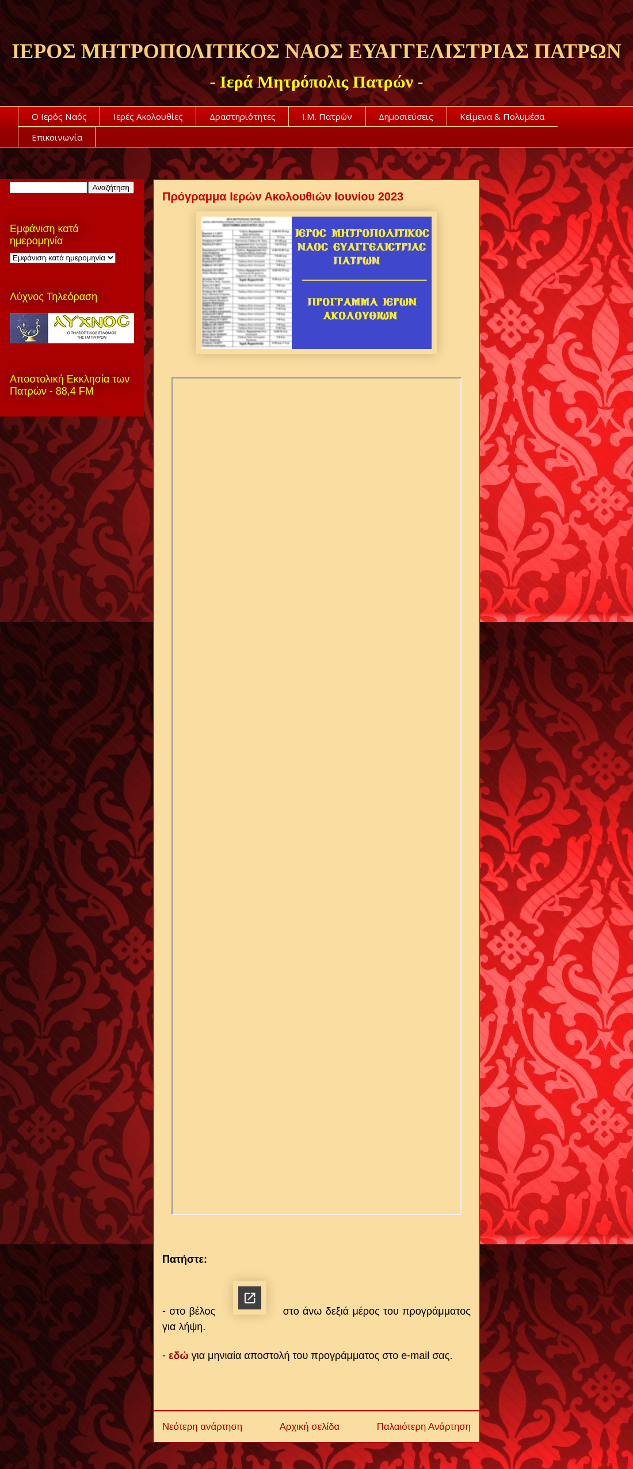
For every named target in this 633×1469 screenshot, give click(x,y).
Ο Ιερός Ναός (59, 116)
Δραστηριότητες (242, 116)
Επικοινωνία (57, 137)
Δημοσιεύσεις (406, 116)
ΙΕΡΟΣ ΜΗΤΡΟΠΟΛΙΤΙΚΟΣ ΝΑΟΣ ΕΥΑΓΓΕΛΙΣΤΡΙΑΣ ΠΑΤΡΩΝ (316, 51)
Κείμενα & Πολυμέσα (502, 116)
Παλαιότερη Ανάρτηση (424, 1425)
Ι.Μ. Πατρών (327, 116)
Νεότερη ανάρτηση (202, 1425)
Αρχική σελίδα (310, 1425)
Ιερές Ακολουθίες (148, 116)
